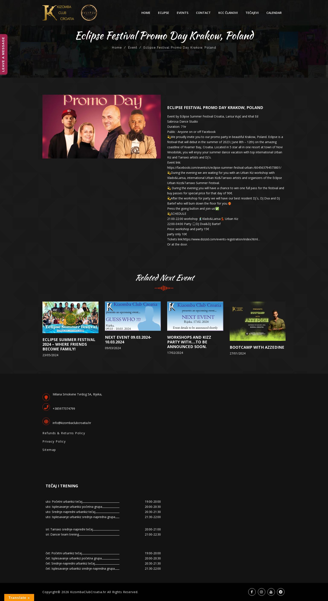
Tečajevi (252, 13)
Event (132, 47)
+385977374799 (64, 408)
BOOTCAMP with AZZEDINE (257, 347)
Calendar (274, 13)
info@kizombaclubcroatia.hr (72, 423)
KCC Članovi (228, 13)
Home (145, 13)
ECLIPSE (163, 13)
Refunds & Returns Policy (63, 433)
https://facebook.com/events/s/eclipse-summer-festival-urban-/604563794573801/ (224, 167)
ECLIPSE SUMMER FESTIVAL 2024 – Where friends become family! (68, 344)
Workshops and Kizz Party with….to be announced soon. (189, 342)
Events (182, 13)
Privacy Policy (54, 441)
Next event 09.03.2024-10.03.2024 (128, 339)
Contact (203, 13)
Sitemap (49, 450)
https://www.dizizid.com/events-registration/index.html (220, 239)
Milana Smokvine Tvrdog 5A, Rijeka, (77, 394)
